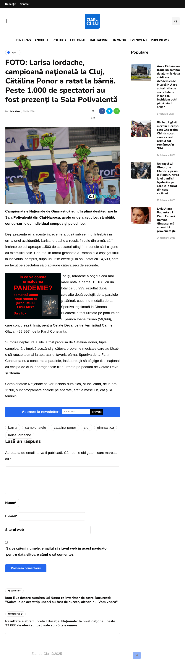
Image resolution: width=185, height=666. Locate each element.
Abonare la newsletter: (41, 412)
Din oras (23, 40)
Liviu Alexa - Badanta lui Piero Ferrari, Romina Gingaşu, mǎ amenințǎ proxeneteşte (166, 220)
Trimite (96, 412)
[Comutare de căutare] (176, 21)
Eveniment (138, 40)
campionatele (35, 427)
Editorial (78, 40)
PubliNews (160, 40)
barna (12, 427)
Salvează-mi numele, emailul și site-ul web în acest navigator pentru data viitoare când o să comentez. (57, 551)
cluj (86, 427)
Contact (24, 4)
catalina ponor (65, 427)
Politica (59, 40)
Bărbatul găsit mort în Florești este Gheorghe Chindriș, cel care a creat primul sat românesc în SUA (167, 135)
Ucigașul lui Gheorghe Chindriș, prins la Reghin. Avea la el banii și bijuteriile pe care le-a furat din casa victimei (168, 178)
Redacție (10, 4)
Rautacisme (99, 40)
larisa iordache (19, 435)
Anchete (42, 40)
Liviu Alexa (14, 111)
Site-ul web (14, 530)
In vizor (119, 40)
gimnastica (105, 427)
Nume (10, 503)
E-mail (11, 516)
